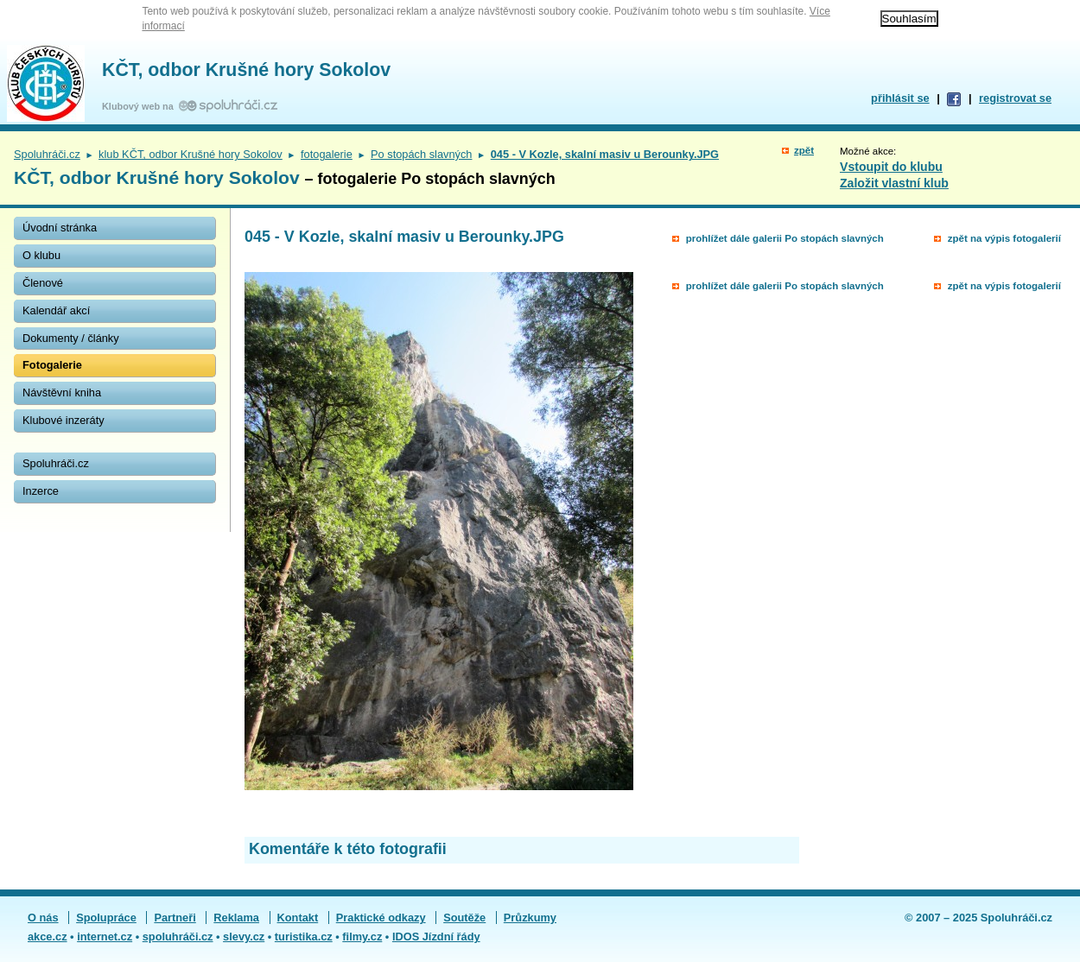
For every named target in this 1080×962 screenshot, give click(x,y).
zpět (804, 150)
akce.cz (47, 936)
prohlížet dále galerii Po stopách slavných (785, 238)
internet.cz (104, 936)
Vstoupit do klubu (891, 167)
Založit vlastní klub (894, 183)
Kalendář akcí (56, 310)
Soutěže (464, 917)
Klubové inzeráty (63, 420)
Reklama (236, 917)
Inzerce (40, 490)
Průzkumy (530, 917)
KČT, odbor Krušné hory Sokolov (246, 70)
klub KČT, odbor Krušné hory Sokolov (190, 154)
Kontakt (298, 917)
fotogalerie (327, 154)
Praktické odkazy (381, 917)
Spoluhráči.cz (47, 154)
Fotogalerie (52, 364)
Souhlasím (909, 18)
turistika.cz (304, 936)
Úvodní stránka (59, 227)
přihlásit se (900, 98)
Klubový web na (140, 106)
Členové (42, 282)
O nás (43, 917)
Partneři (174, 917)
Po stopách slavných (421, 154)
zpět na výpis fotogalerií (1004, 238)
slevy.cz (243, 936)
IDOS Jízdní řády (436, 936)
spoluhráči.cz (178, 936)
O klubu (41, 255)
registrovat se (1015, 98)
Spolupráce (106, 917)
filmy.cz (362, 936)
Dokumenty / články (70, 338)
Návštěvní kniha (61, 392)
